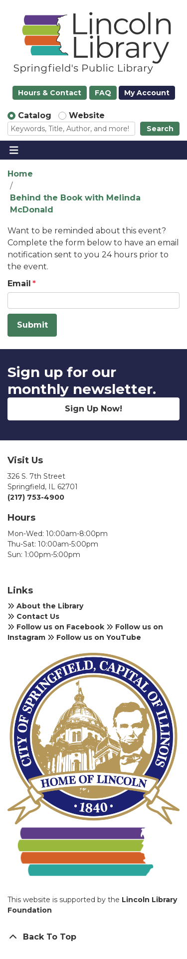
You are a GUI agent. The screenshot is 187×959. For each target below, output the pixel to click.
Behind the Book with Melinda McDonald (75, 203)
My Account (147, 92)
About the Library (45, 605)
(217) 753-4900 (35, 497)
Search (160, 128)
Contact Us (33, 616)
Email (19, 283)
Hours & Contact (49, 92)
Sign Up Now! (93, 408)
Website (87, 115)
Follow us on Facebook (55, 626)
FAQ (103, 92)
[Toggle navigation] (13, 150)
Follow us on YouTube (94, 637)
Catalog (34, 115)
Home (20, 174)
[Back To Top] (93, 937)
